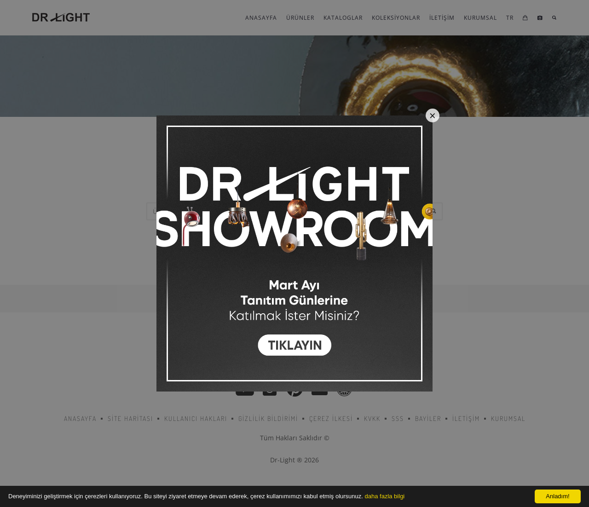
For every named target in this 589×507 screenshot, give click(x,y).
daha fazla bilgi (385, 496)
